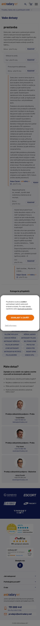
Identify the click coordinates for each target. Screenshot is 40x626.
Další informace (10, 325)
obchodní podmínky (25, 309)
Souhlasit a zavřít (20, 317)
